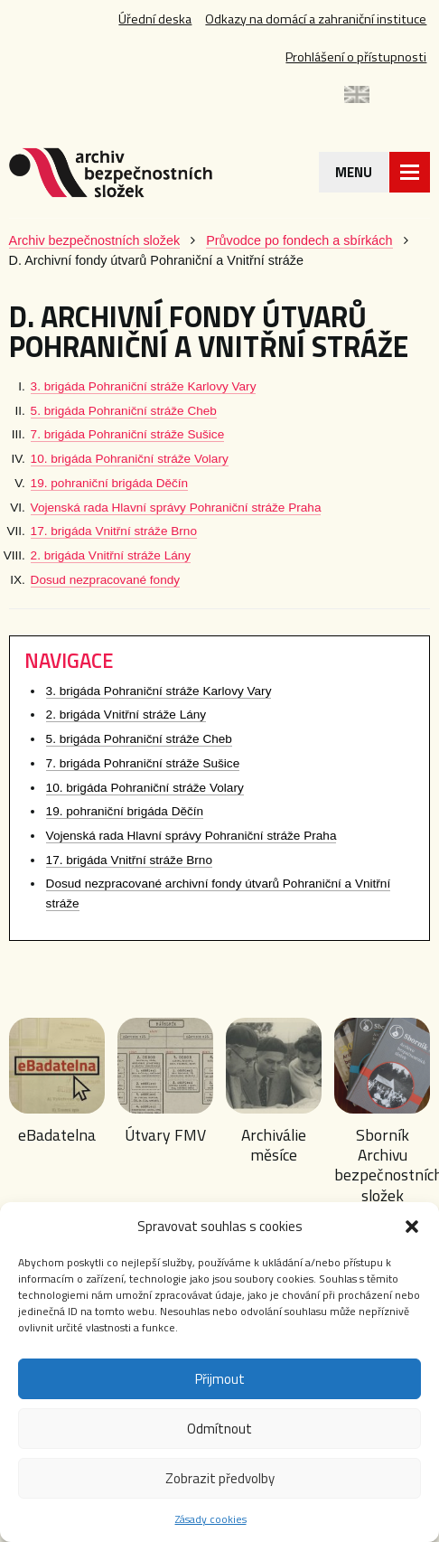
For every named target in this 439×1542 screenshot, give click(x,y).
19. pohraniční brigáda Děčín (110, 483)
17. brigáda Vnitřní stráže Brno (114, 531)
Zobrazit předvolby (220, 1478)
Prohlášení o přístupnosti (355, 57)
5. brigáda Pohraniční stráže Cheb (124, 411)
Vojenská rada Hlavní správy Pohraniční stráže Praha (176, 507)
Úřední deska (154, 19)
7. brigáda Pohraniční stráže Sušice (128, 434)
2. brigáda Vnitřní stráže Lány (111, 555)
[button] (412, 1227)
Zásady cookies (211, 1519)
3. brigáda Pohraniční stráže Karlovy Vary (144, 386)
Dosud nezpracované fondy (106, 580)
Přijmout (220, 1378)
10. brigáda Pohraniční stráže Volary (130, 458)
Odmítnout (219, 1428)
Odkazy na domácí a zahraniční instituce (315, 19)
